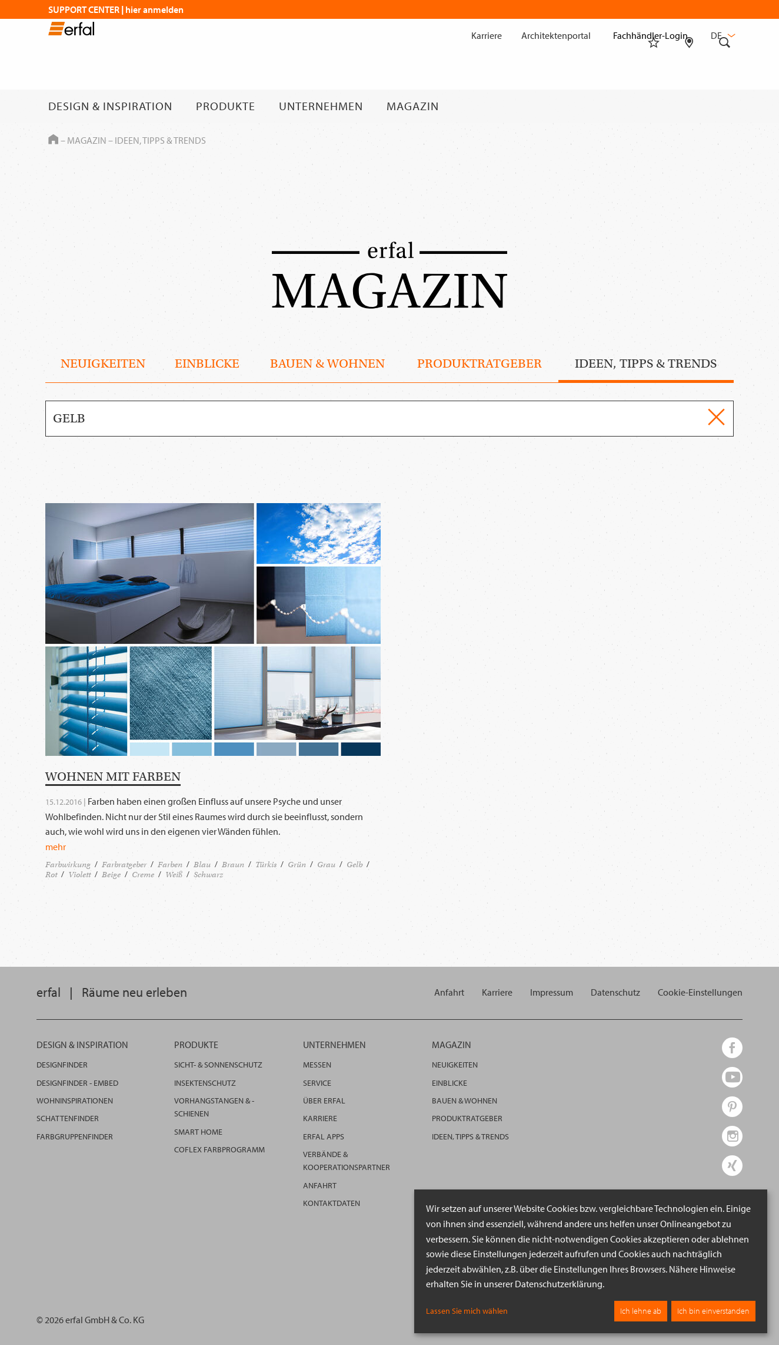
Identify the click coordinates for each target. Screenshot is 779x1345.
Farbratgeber (124, 865)
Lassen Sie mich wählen (467, 1311)
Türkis (266, 865)
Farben (170, 865)
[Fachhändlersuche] (689, 106)
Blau (202, 865)
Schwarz (208, 875)
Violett (79, 875)
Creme (143, 875)
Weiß (173, 875)
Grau (326, 865)
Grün (297, 865)
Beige (111, 875)
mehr (55, 846)
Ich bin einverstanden (713, 1311)
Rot (51, 875)
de (722, 35)
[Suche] (725, 106)
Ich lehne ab (640, 1311)
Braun (233, 865)
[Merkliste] (653, 106)
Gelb (354, 865)
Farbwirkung (68, 865)
